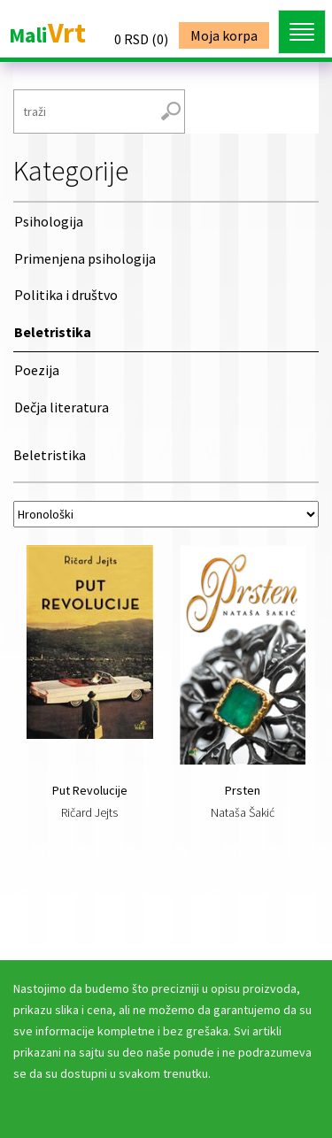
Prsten (242, 790)
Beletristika (52, 332)
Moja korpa (224, 35)
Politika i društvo (66, 295)
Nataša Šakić (242, 812)
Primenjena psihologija (85, 258)
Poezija (36, 370)
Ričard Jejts (89, 812)
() (141, 39)
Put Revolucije (89, 790)
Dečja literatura (61, 407)
